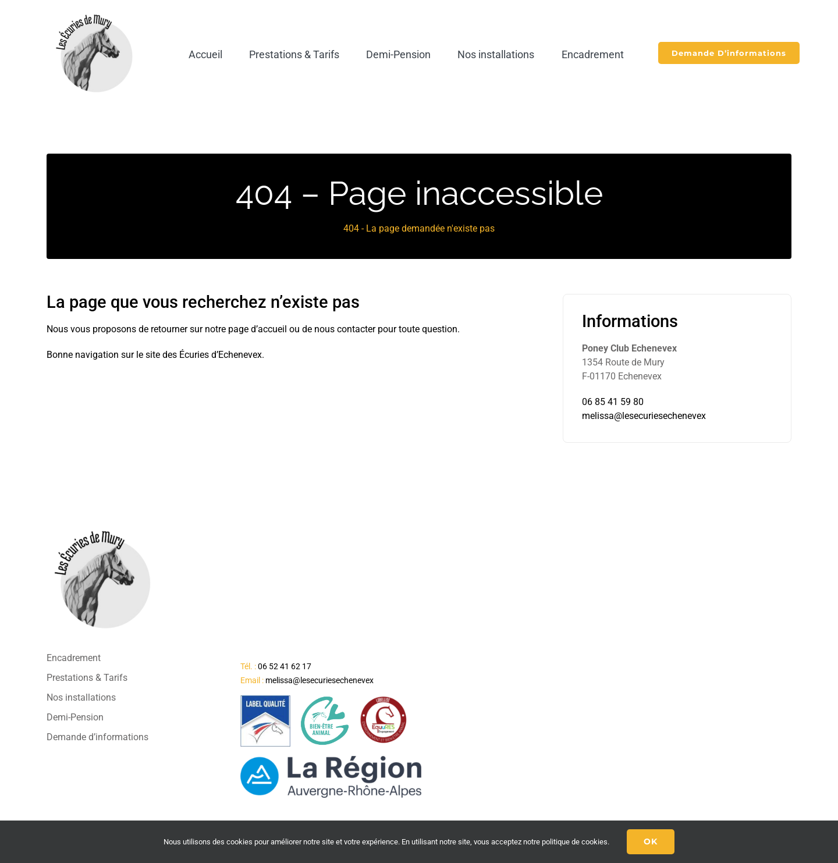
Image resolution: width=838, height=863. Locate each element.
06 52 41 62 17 (284, 666)
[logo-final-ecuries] (96, 13)
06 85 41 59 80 (613, 401)
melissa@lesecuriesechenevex (644, 415)
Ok (651, 841)
